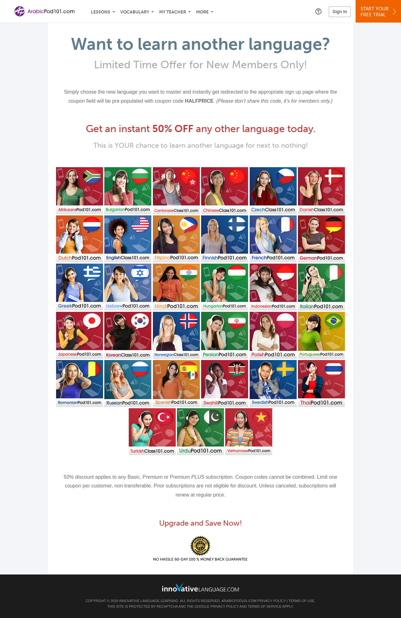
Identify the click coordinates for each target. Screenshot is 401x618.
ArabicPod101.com (239, 601)
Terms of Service (265, 606)
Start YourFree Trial (379, 12)
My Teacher (172, 12)
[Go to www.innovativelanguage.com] (200, 587)
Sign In (339, 11)
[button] (318, 11)
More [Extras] (202, 12)
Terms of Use (302, 601)
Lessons (100, 12)
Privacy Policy (272, 601)
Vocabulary (134, 12)
